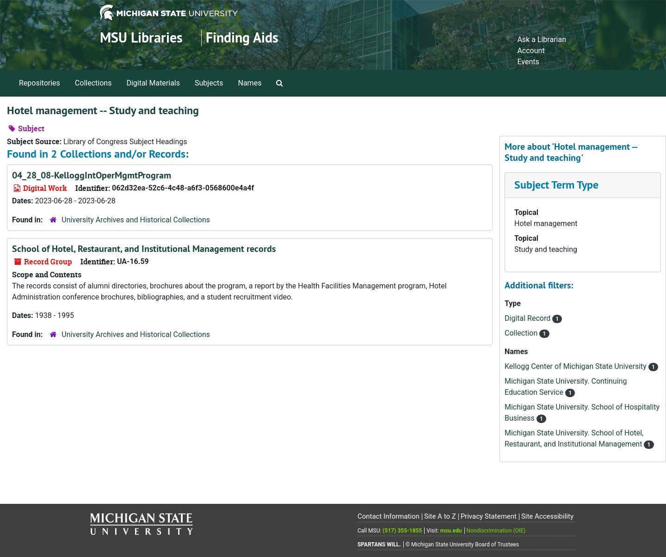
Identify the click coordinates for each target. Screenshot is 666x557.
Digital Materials (153, 83)
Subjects (209, 83)
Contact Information (388, 516)
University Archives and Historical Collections (136, 219)
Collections (93, 83)
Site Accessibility (547, 516)
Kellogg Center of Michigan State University (576, 366)
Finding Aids (242, 38)
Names (250, 83)
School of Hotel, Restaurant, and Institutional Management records (144, 249)
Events (528, 61)
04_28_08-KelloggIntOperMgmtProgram (91, 175)
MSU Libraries (141, 38)
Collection (522, 333)
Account (530, 50)
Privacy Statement (489, 516)
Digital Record (528, 318)
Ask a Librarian (541, 39)
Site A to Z (440, 516)
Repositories (39, 83)
